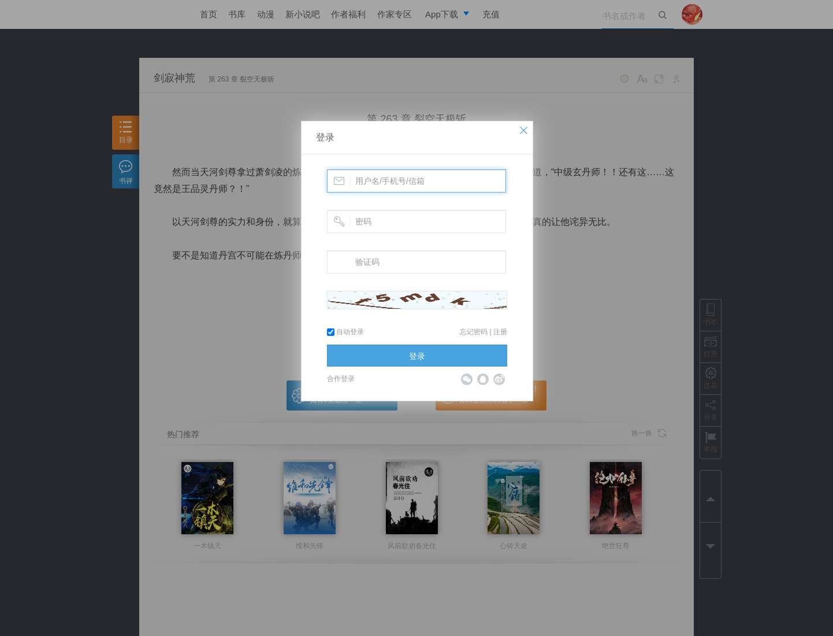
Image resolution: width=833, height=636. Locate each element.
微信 (467, 379)
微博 (499, 379)
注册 (500, 332)
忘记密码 (474, 332)
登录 (325, 137)
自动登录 (345, 332)
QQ (483, 379)
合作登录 (341, 379)
